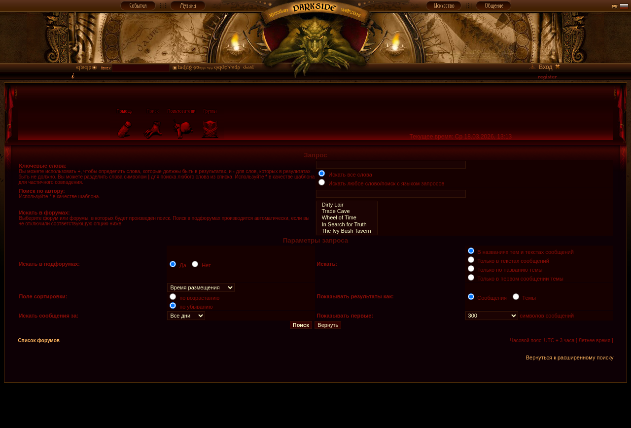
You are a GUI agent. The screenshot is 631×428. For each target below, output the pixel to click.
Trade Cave (346, 211)
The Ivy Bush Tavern (346, 231)
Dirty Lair (346, 205)
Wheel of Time (346, 217)
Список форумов (39, 340)
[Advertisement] (315, 405)
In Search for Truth (346, 224)
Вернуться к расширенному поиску (570, 357)
